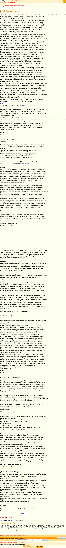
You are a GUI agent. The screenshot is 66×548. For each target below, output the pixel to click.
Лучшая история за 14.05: (8, 523)
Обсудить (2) (13, 105)
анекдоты (7, 5)
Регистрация (12, 2)
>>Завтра (10, 517)
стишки (22, 5)
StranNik (22, 513)
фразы (18, 5)
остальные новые (9, 535)
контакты (10, 542)
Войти (8, 2)
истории (11, 5)
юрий (22, 225)
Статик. (23, 105)
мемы (15, 5)
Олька (22, 135)
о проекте (14, 542)
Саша (22, 372)
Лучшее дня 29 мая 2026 (12, 0)
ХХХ (22, 315)
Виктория (23, 429)
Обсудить (13, 117)
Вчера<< (2, 517)
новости (23, 542)
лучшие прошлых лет (17, 535)
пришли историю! (61, 538)
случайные (25, 535)
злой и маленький (25, 163)
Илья (22, 117)
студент (1, 103)
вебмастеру (19, 542)
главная (2, 538)
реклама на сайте (3, 542)
